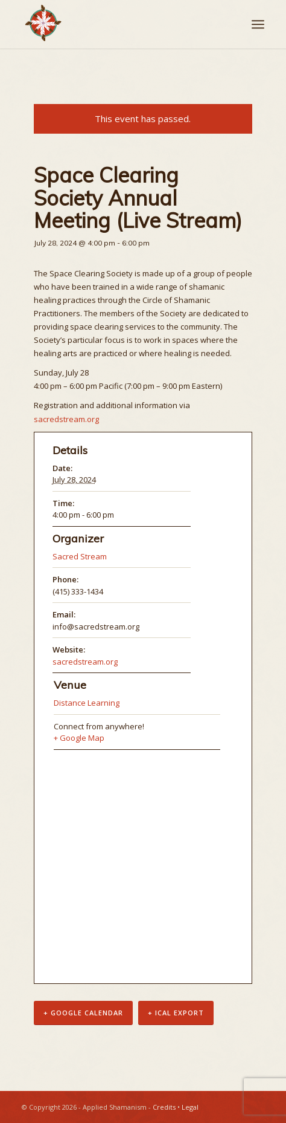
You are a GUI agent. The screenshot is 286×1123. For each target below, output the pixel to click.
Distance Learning (86, 702)
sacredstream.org (66, 419)
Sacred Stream (79, 556)
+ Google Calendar (83, 1012)
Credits (164, 1107)
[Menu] (258, 24)
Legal (190, 1107)
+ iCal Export (176, 1012)
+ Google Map (79, 737)
